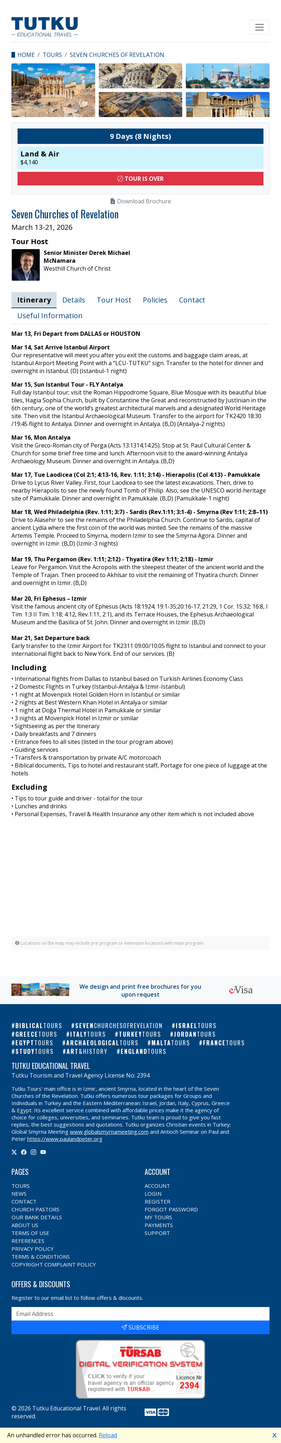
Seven (119, 1025)
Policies (155, 300)
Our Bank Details (36, 1217)
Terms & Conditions (40, 1256)
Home (26, 55)
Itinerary (34, 300)
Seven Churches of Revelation (117, 55)
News (18, 1193)
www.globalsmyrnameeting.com (109, 1131)
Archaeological (102, 1042)
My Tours (158, 1217)
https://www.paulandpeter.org (64, 1138)
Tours (52, 55)
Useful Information (50, 315)
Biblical (38, 1025)
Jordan (195, 1034)
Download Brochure (140, 201)
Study (34, 1051)
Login (153, 1193)
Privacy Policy (32, 1248)
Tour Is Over (140, 179)
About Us (24, 1225)
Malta (170, 1042)
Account (157, 1185)
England (143, 1051)
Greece (36, 1034)
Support (157, 1232)
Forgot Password (171, 1209)
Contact (192, 300)
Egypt (34, 1042)
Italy (88, 1034)
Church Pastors (35, 1209)
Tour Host (114, 300)
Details (73, 300)
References (27, 1240)
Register (157, 1201)
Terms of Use (30, 1232)
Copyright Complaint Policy (53, 1264)
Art (87, 1051)
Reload (108, 1435)
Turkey (140, 1034)
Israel (196, 1025)
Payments (159, 1225)
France (224, 1042)
